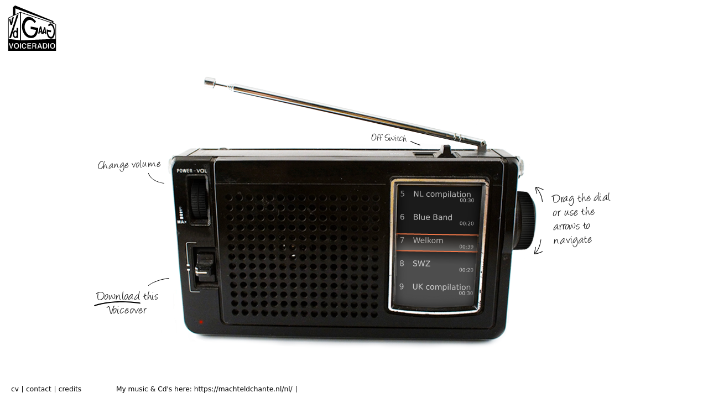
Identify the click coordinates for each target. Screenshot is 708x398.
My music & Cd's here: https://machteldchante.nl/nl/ (204, 389)
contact (38, 389)
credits (70, 389)
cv (15, 389)
